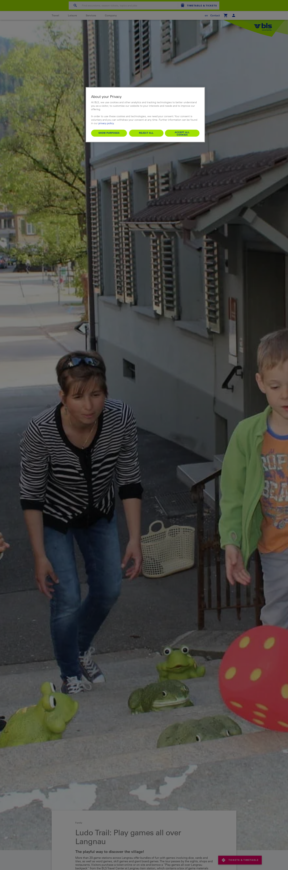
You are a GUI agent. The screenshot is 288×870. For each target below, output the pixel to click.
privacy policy (106, 123)
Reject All (146, 133)
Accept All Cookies (182, 133)
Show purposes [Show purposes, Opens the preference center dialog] (109, 133)
